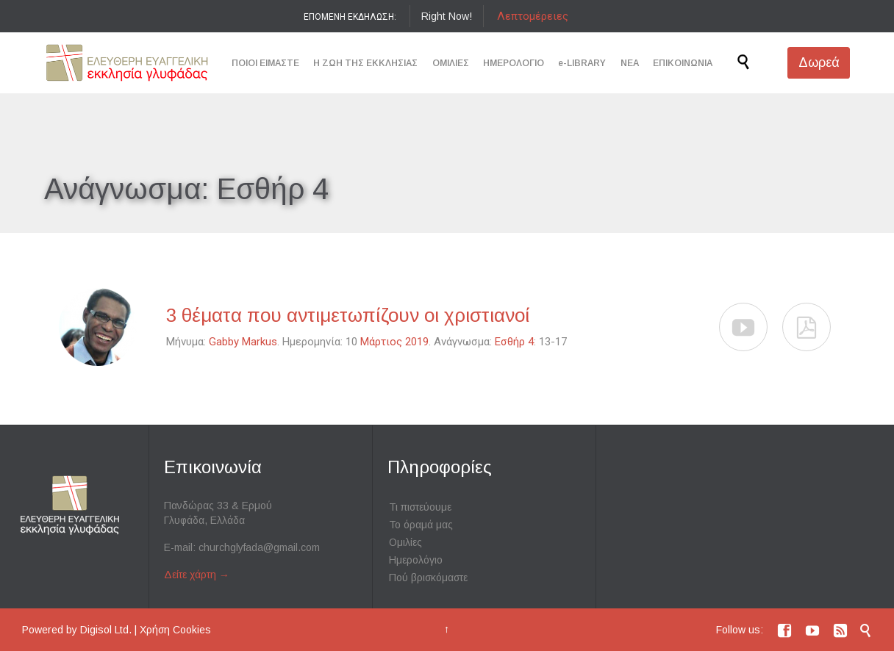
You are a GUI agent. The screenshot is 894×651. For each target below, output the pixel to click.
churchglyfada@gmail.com (259, 547)
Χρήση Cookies (175, 630)
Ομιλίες (405, 542)
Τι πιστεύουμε (420, 507)
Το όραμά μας (421, 524)
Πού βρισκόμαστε (428, 577)
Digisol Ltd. (106, 630)
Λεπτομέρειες (532, 16)
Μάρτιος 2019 (394, 341)
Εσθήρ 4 (514, 341)
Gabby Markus (243, 341)
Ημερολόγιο (416, 560)
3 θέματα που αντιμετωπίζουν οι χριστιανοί (348, 315)
